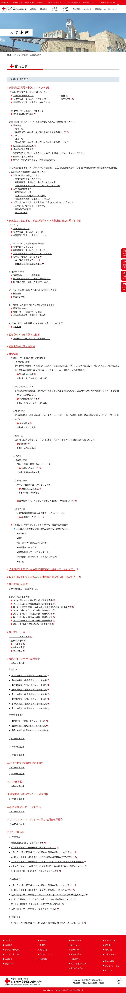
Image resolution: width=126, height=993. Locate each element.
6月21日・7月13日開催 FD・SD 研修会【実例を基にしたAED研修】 (42, 852)
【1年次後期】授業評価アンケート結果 (29, 694)
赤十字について (110, 9)
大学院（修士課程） (13, 950)
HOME (9, 55)
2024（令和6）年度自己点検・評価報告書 (32, 624)
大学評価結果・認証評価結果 (24, 589)
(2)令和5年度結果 (16, 738)
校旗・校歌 (109, 961)
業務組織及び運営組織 (23, 114)
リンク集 (108, 970)
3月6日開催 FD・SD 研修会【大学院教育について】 (35, 871)
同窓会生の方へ (77, 968)
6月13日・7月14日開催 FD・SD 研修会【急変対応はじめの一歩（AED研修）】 (47, 923)
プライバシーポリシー (114, 966)
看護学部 (43, 9)
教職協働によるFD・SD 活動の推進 (27, 843)
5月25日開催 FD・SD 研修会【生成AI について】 (33, 847)
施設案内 (98, 9)
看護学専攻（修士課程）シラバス (28, 232)
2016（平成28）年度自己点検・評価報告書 (33, 600)
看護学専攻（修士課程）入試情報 (30, 196)
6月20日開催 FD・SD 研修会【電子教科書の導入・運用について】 (41, 890)
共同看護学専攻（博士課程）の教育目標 (31, 102)
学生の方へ (75, 945)
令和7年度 (17, 651)
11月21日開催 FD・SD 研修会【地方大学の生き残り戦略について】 (42, 899)
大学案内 (33, 9)
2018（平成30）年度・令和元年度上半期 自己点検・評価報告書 (42, 607)
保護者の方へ (76, 954)
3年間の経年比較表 (30, 468)
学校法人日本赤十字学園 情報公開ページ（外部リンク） (42, 529)
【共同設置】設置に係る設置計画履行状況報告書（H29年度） (44, 576)
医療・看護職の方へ (79, 964)
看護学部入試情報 (23, 192)
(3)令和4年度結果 (16, 747)
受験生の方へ (76, 940)
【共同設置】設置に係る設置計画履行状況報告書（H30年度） (42, 569)
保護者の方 (30, 2)
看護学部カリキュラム (23, 247)
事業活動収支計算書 (28, 399)
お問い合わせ (110, 940)
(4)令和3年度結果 (16, 755)
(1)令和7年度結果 (16, 824)
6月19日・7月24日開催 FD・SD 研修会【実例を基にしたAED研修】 (42, 885)
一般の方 (42, 2)
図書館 (42, 945)
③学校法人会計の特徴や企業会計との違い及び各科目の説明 (46, 501)
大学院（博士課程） (13, 954)
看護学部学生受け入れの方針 (28, 179)
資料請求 (108, 945)
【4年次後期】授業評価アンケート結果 (29, 708)
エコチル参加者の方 (73, 2)
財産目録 (23, 444)
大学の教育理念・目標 (23, 95)
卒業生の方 (18, 2)
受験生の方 (6, 2)
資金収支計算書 (26, 374)
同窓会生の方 (89, 2)
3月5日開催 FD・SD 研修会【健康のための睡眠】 (34, 909)
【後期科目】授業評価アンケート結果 (28, 726)
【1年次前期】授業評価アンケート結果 (29, 675)
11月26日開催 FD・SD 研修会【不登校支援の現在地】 (36, 904)
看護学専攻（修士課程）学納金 (27, 312)
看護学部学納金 (20, 308)
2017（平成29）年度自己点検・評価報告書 (33, 604)
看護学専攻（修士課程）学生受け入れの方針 (35, 182)
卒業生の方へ (76, 950)
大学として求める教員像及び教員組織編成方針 (34, 160)
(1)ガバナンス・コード (19, 636)
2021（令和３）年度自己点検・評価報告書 (32, 614)
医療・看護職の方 (55, 2)
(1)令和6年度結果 (16, 767)
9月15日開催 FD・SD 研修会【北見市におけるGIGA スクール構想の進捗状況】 (47, 862)
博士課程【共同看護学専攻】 (28, 264)
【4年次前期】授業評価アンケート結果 (29, 690)
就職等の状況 (21, 213)
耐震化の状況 (19, 297)
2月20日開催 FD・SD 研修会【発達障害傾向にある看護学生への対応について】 (47, 866)
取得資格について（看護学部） (27, 275)
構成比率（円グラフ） (31, 517)
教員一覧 (19, 129)
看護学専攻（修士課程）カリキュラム (30, 250)
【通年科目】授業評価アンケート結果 (28, 730)
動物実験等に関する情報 (22, 346)
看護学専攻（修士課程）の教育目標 (29, 99)
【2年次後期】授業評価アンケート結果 (29, 699)
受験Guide (9, 964)
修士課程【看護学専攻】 (26, 260)
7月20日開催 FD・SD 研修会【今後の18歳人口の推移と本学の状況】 (42, 857)
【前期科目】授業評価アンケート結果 (28, 721)
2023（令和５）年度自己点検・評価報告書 (32, 620)
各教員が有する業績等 (23, 149)
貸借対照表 (24, 423)
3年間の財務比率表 (30, 489)
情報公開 (25, 55)
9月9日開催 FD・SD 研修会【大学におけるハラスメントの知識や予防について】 (48, 895)
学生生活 (87, 9)
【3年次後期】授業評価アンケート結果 (29, 704)
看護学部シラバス (21, 229)
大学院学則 (66, 99)
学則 (63, 95)
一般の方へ (75, 959)
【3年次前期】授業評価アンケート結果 (29, 685)
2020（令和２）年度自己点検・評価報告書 (32, 610)
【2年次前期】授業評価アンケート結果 (29, 680)
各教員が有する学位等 (23, 146)
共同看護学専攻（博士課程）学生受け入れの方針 (37, 185)
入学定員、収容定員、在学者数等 (30, 206)
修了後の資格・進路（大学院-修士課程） (32, 279)
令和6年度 (17, 647)
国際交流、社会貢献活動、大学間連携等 (31, 338)
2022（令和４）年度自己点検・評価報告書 (32, 617)
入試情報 (76, 9)
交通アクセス (110, 954)
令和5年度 (17, 644)
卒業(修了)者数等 (23, 209)
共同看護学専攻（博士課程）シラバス (30, 235)
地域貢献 (43, 959)
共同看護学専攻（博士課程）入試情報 (32, 199)
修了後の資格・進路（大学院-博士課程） (32, 282)
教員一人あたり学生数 (23, 156)
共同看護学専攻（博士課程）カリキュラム (32, 254)
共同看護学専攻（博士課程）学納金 (29, 315)
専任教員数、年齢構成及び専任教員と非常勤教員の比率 (40, 132)
